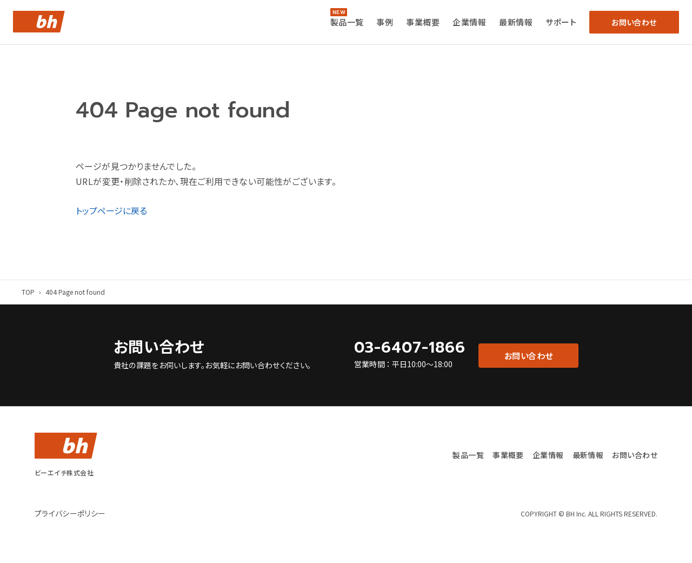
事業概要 (423, 22)
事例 (384, 22)
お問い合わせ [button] (633, 22)
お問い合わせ (634, 454)
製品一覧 (347, 22)
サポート (560, 22)
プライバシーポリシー (70, 512)
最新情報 (516, 22)
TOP (28, 291)
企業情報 (469, 22)
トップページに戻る (111, 210)
